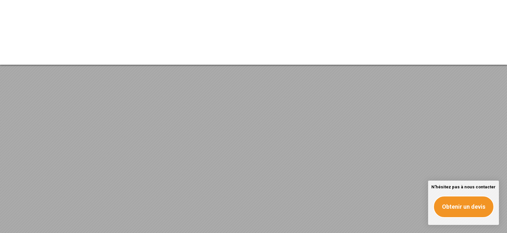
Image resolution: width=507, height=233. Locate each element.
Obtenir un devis (463, 206)
